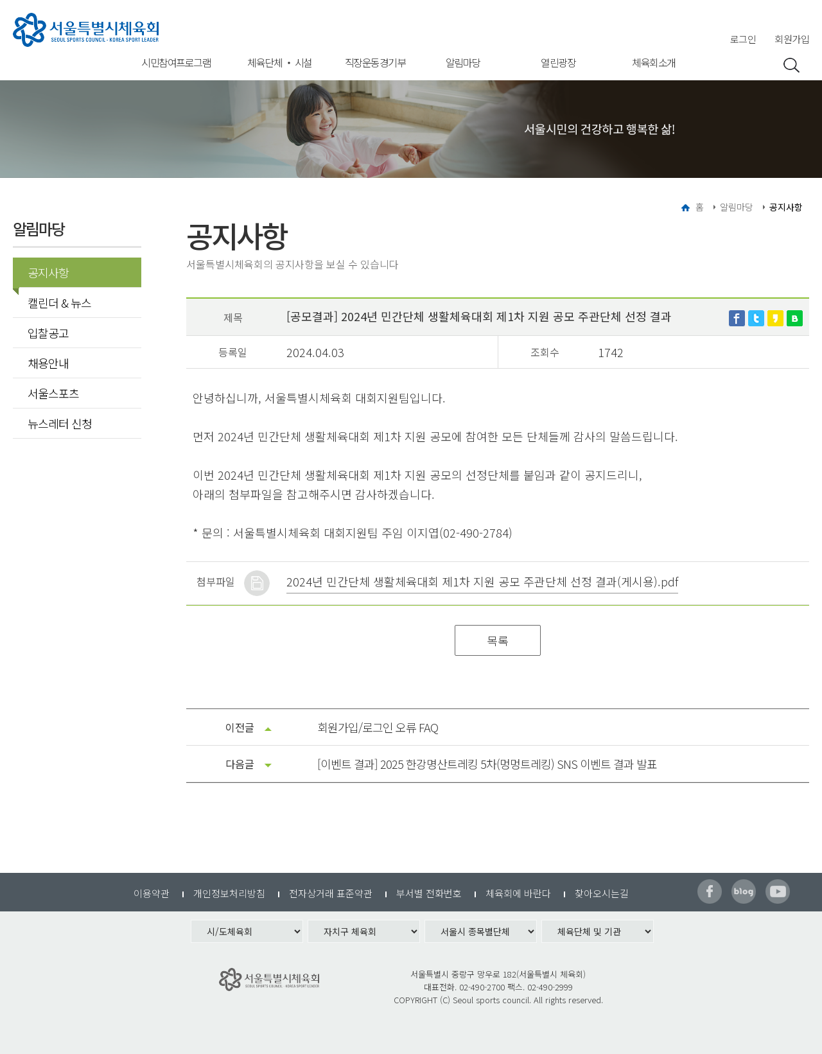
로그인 (743, 39)
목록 (498, 640)
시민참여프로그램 (176, 62)
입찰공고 (48, 332)
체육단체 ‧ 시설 (279, 62)
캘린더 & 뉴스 (59, 302)
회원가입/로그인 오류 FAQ (377, 727)
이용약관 (152, 893)
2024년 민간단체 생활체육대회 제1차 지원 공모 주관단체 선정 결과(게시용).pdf (482, 581)
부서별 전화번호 (429, 893)
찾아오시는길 (602, 893)
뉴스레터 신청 (60, 423)
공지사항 (44, 272)
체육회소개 (654, 62)
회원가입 (791, 39)
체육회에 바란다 (518, 893)
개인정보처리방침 (229, 893)
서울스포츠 (53, 393)
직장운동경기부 (375, 62)
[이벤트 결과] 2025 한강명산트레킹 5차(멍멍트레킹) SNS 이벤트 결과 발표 (487, 763)
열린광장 (558, 62)
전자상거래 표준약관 (330, 893)
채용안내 (48, 363)
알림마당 (463, 62)
